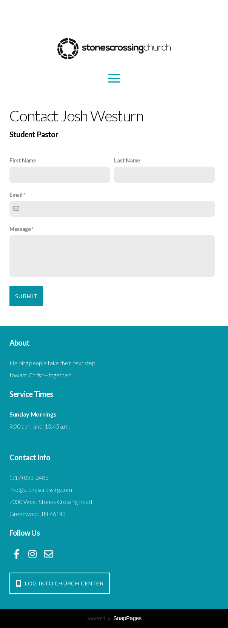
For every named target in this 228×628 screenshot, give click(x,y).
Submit (26, 296)
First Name (22, 160)
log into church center (58, 583)
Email (15, 194)
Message (20, 229)
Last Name (127, 160)
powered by (114, 618)
